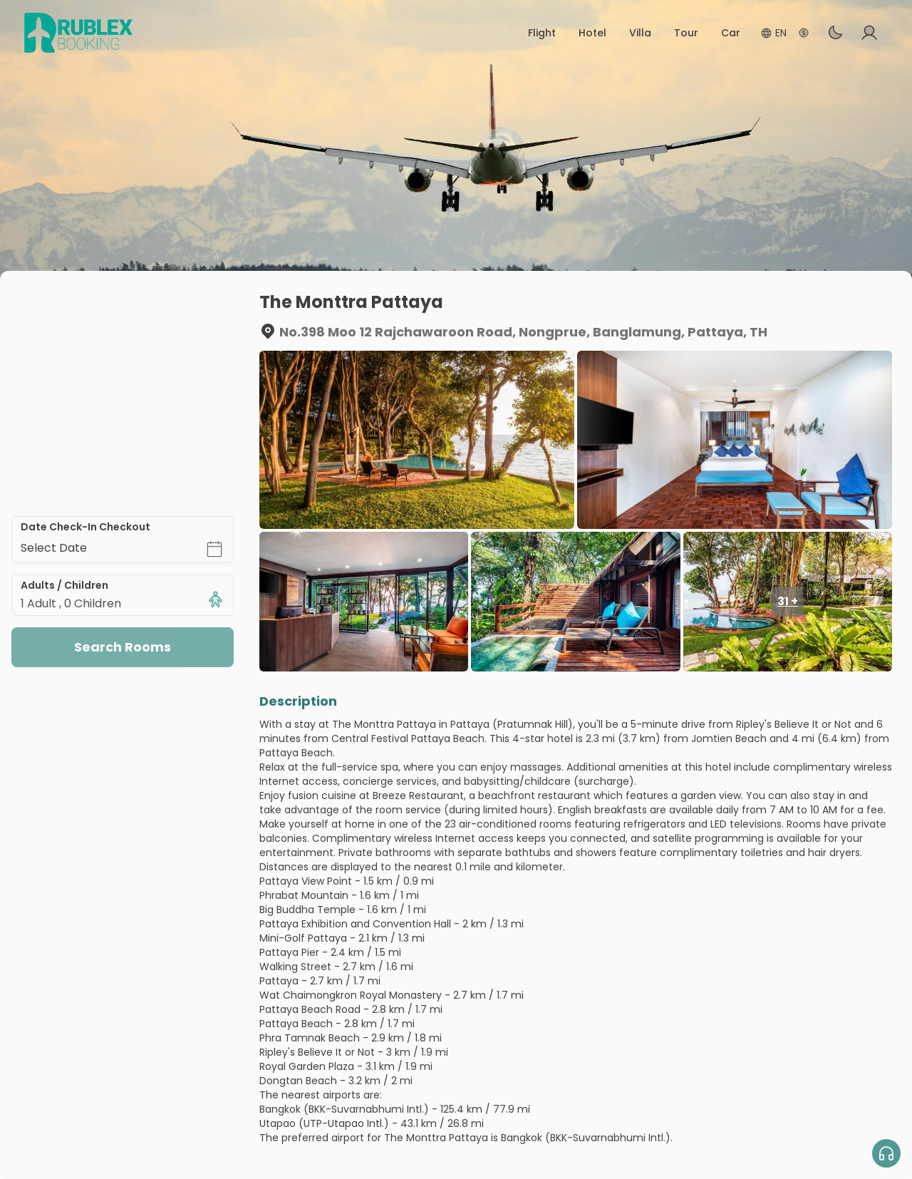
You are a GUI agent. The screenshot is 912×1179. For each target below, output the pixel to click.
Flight (542, 33)
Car (730, 33)
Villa (640, 33)
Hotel (592, 33)
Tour (686, 33)
